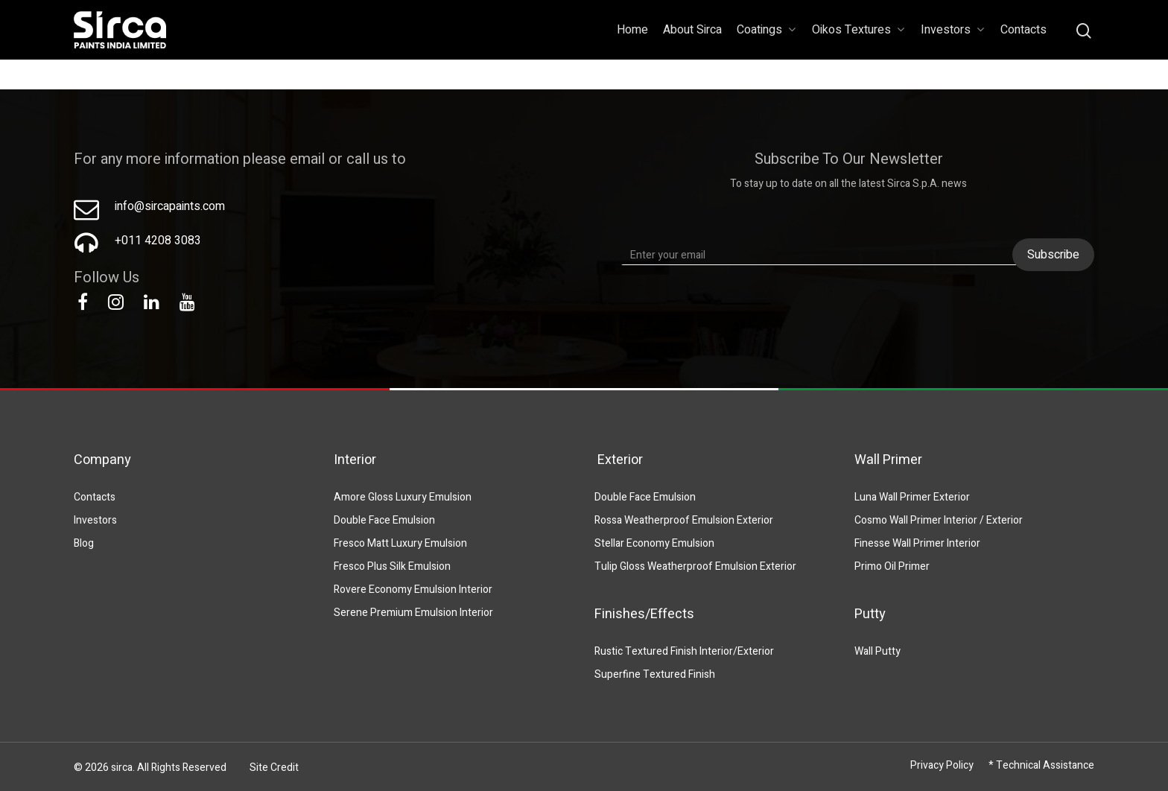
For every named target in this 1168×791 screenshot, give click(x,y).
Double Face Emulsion (384, 520)
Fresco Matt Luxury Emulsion (400, 543)
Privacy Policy (942, 765)
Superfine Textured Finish (654, 674)
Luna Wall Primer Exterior (912, 497)
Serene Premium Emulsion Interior (413, 612)
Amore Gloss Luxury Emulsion (403, 497)
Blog (84, 543)
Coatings (766, 29)
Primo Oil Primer (892, 566)
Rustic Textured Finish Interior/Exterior (684, 651)
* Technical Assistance (1041, 765)
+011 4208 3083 (158, 241)
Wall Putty (877, 651)
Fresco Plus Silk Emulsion (392, 566)
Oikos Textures (858, 29)
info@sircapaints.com (170, 206)
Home (632, 29)
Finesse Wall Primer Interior (917, 543)
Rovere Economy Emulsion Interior (413, 589)
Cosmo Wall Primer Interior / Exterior (938, 520)
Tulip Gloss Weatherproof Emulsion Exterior (695, 566)
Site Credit (274, 767)
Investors (952, 29)
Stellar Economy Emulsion (654, 543)
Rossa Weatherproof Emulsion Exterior (683, 520)
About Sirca (692, 29)
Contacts (1023, 29)
